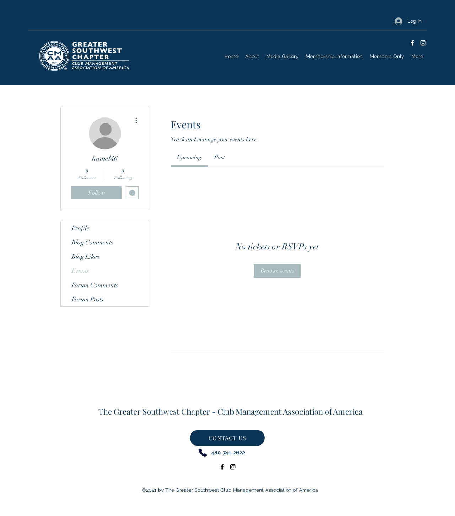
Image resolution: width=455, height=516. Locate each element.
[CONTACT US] (227, 438)
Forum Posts (87, 299)
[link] (189, 157)
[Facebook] (412, 42)
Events (80, 271)
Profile (80, 228)
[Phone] (202, 452)
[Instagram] (423, 42)
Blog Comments (92, 242)
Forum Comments (94, 285)
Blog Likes (85, 256)
